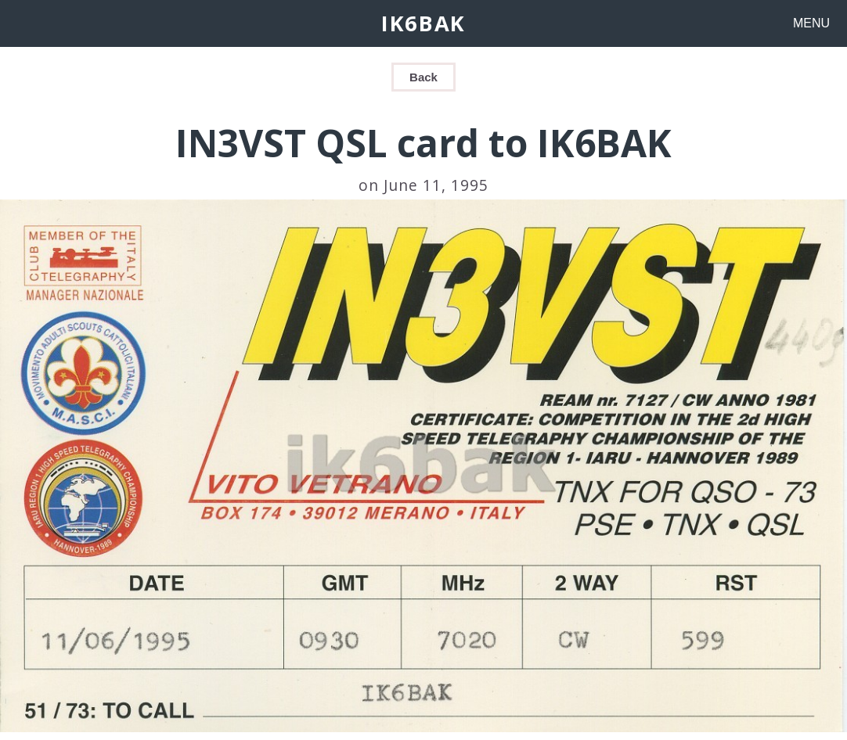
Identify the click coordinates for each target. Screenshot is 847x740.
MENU (811, 23)
